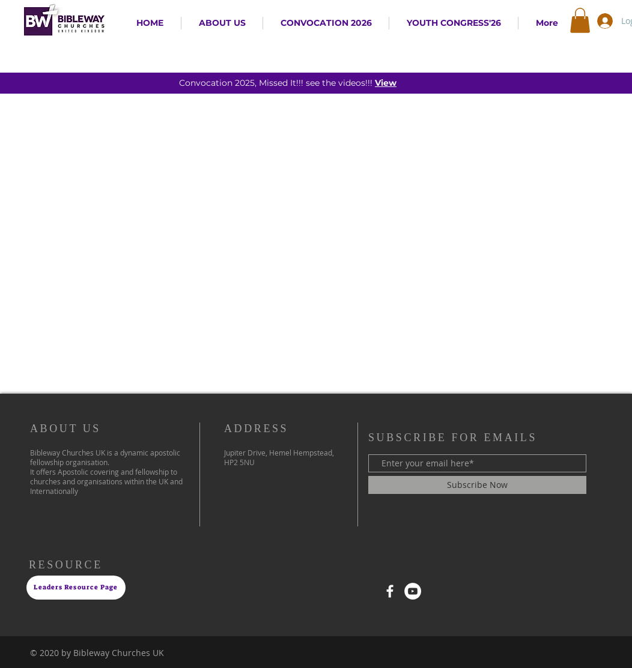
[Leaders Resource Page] (76, 588)
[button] (580, 20)
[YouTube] (412, 591)
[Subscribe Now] (477, 485)
